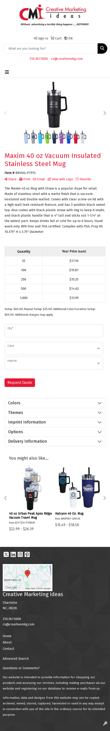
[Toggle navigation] (7, 72)
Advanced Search (16, 659)
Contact (8, 649)
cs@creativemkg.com (67, 59)
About (7, 642)
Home (7, 636)
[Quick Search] (50, 48)
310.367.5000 (39, 59)
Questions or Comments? (21, 668)
